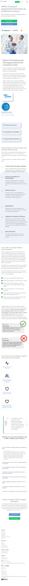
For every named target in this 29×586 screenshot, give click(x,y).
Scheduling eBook (4, 551)
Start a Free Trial (14, 514)
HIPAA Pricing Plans (14, 518)
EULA (2, 570)
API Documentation (4, 547)
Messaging (3, 534)
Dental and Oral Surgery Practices (7, 393)
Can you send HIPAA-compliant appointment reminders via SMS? (14, 448)
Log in (21, 1)
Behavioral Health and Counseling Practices (7, 381)
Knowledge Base (4, 558)
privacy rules (20, 78)
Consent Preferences (5, 574)
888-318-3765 (5, 560)
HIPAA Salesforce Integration (7, 115)
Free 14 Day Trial (9, 24)
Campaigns (3, 535)
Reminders (3, 532)
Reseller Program (4, 546)
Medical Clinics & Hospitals (7, 367)
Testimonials (3, 544)
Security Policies (4, 572)
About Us (3, 567)
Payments (3, 538)
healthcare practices (14, 153)
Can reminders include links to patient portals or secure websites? (13, 487)
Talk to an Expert (9, 21)
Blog (2, 542)
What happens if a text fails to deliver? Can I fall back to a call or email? (14, 477)
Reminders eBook (4, 552)
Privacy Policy (3, 571)
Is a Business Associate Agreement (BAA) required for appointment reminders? (13, 472)
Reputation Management (5, 536)
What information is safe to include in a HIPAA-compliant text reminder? (14, 463)
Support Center (4, 557)
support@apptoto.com (17, 510)
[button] (27, 424)
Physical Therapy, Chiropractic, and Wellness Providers (7, 406)
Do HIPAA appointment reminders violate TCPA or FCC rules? (13, 482)
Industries (3, 543)
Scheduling (3, 533)
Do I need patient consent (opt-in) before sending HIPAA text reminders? (13, 468)
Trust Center (3, 573)
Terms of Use (3, 568)
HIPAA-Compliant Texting (7, 113)
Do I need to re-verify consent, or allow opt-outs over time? (14, 491)
